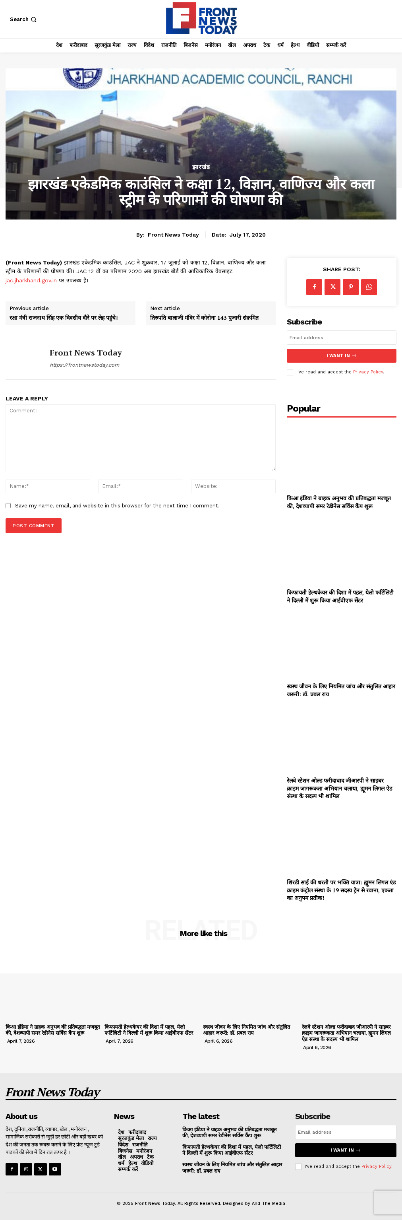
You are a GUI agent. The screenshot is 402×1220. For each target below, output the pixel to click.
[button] (24, 19)
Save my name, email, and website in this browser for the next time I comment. (117, 506)
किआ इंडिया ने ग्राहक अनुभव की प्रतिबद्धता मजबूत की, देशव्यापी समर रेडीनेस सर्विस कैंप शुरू (339, 502)
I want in (342, 356)
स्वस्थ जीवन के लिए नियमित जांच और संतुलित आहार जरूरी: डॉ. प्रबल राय (246, 1030)
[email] (341, 337)
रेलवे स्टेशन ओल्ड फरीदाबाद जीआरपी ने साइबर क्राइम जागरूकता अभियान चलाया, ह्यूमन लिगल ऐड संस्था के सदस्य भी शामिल (339, 788)
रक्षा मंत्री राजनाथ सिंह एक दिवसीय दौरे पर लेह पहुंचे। (64, 318)
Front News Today (173, 234)
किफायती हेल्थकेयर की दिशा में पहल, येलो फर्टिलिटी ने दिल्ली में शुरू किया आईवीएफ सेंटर (340, 596)
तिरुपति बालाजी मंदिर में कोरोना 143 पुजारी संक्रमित (204, 318)
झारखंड (201, 167)
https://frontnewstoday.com (84, 365)
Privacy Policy (368, 372)
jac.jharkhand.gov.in (31, 280)
